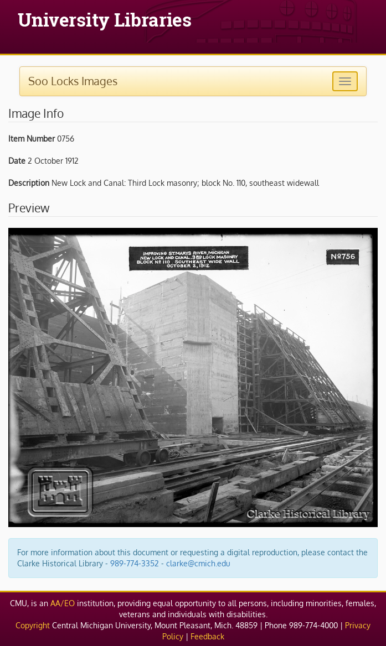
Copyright (33, 625)
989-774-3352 (134, 563)
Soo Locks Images (72, 81)
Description (28, 182)
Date (16, 160)
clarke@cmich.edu (198, 563)
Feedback (207, 636)
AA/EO (62, 603)
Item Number (31, 138)
